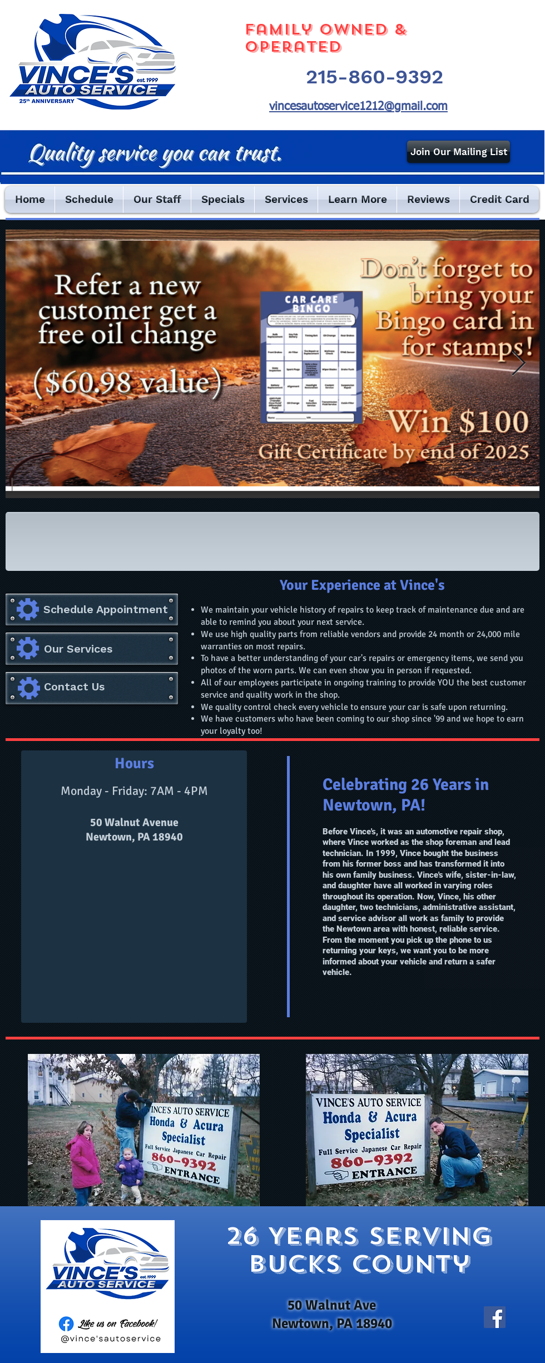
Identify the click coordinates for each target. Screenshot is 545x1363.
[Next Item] (519, 363)
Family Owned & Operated (325, 38)
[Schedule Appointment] (105, 609)
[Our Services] (111, 648)
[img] (50, 539)
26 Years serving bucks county (359, 1249)
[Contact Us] (75, 686)
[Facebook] (495, 1317)
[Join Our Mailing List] (458, 152)
